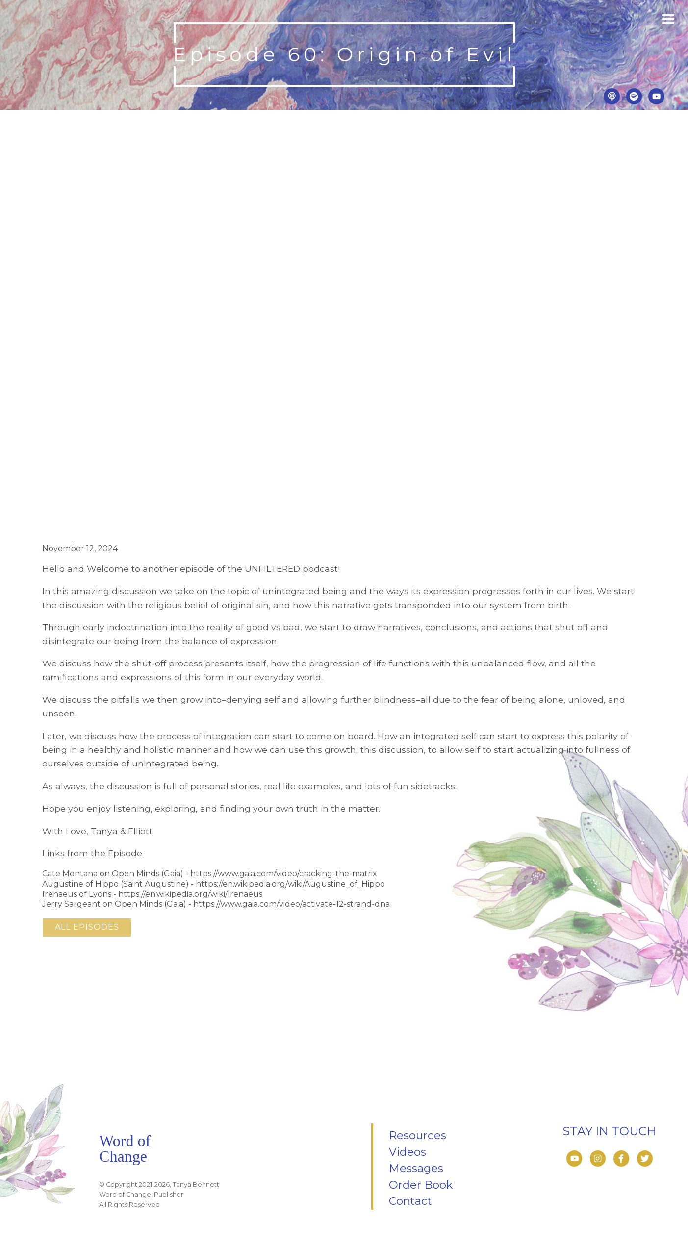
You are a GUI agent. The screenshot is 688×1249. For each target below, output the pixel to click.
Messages (416, 1168)
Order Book (421, 1185)
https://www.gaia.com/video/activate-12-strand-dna (291, 904)
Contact (410, 1201)
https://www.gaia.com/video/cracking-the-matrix (283, 873)
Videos (407, 1152)
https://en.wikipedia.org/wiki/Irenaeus (190, 894)
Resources (417, 1135)
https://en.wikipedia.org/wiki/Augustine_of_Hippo (290, 884)
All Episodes (87, 927)
